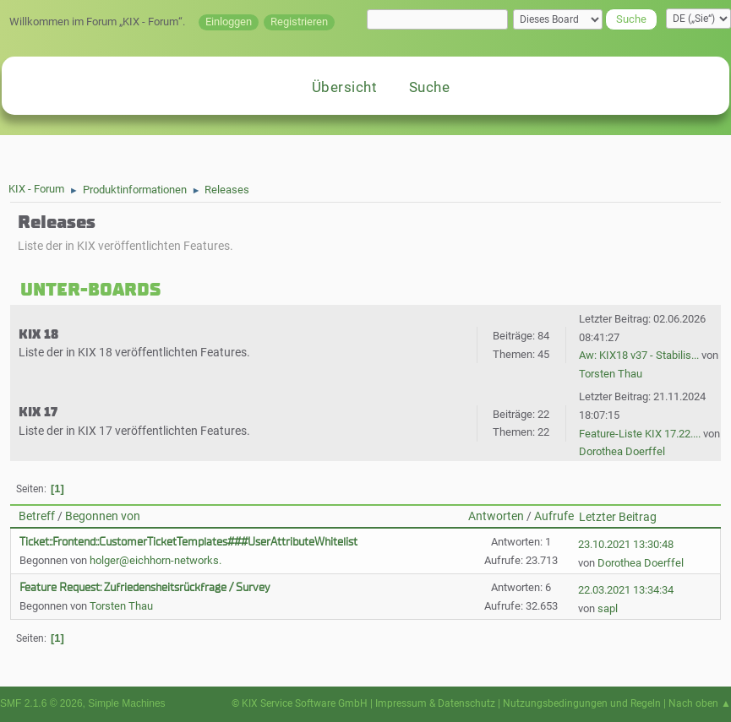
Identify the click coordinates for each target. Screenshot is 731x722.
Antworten (496, 516)
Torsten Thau (610, 373)
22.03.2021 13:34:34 (626, 590)
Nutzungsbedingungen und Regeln (582, 703)
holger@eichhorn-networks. (155, 560)
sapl (607, 608)
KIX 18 (38, 334)
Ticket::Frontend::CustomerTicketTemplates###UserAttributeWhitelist (188, 542)
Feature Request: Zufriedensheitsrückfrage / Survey (144, 587)
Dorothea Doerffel (622, 451)
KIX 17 (38, 412)
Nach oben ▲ (699, 703)
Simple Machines (126, 703)
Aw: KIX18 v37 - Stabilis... (639, 355)
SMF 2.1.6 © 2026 (41, 703)
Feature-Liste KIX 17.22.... (640, 433)
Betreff (37, 516)
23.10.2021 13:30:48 (626, 544)
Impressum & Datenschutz (435, 703)
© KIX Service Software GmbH (300, 703)
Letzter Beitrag (618, 517)
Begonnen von (102, 516)
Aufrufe (554, 516)
